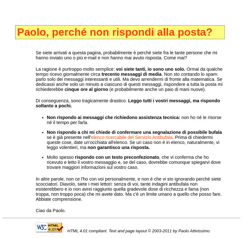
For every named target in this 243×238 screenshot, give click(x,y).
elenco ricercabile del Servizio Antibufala (132, 137)
